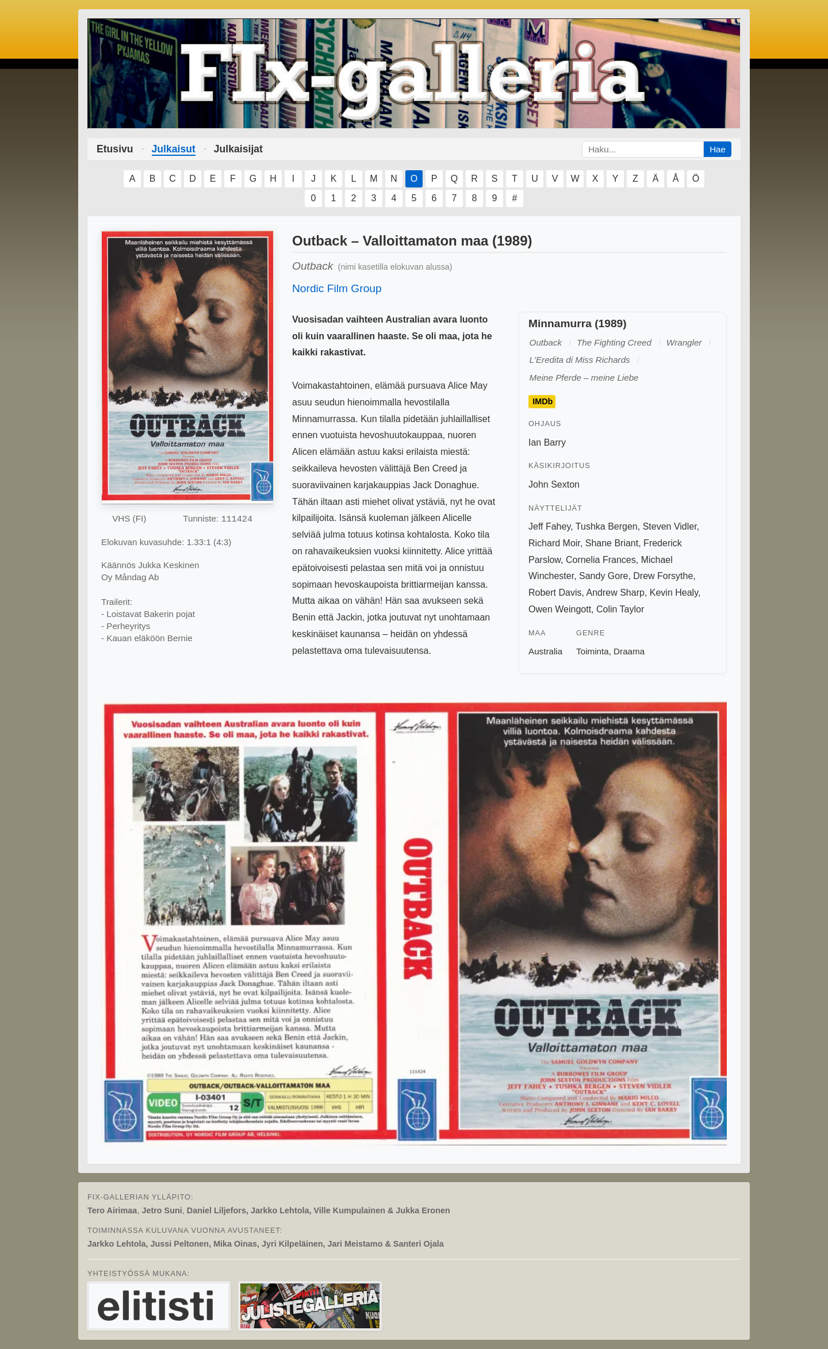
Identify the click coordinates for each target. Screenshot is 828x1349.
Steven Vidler (670, 526)
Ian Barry (547, 442)
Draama (629, 651)
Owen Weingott (559, 609)
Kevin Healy (674, 592)
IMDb (542, 402)
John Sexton (554, 484)
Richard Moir (554, 543)
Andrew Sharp (615, 592)
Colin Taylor (620, 609)
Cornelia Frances (601, 560)
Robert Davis (554, 592)
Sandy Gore (603, 576)
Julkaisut (173, 149)
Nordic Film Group (337, 288)
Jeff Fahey (549, 526)
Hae (718, 149)
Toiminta (592, 651)
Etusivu (115, 149)
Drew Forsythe (663, 576)
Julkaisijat (238, 149)
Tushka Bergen (607, 526)
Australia (545, 651)
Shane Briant (612, 543)
